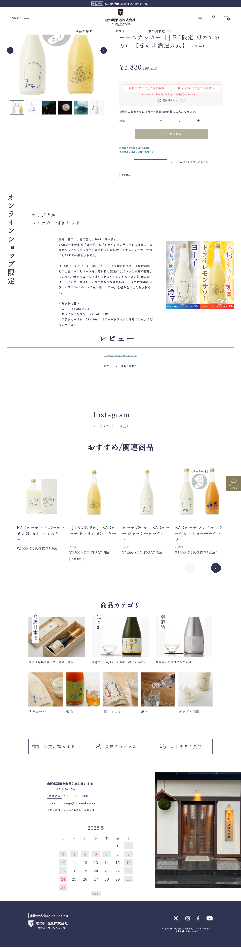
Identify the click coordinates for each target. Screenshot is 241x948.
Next (216, 568)
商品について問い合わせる (189, 162)
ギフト (120, 31)
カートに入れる (171, 134)
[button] (17, 107)
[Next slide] (103, 50)
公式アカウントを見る (111, 427)
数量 (122, 121)
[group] (57, 50)
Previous (190, 568)
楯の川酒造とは (160, 31)
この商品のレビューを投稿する (120, 356)
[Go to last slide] (10, 50)
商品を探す (84, 31)
